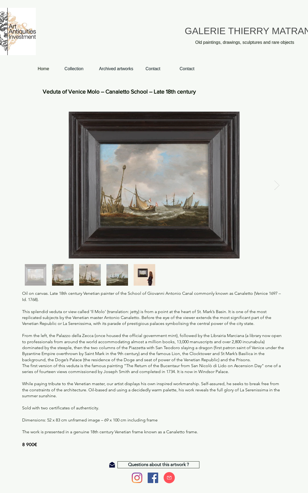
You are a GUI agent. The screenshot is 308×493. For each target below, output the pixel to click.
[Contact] (187, 69)
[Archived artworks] (116, 69)
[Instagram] (137, 478)
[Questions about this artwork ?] (158, 464)
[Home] (43, 69)
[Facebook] (153, 478)
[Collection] (74, 69)
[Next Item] (277, 185)
